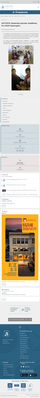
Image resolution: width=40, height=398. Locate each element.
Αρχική (2, 16)
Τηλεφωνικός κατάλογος (8, 364)
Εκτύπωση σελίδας (20, 130)
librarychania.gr (23, 349)
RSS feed (5, 370)
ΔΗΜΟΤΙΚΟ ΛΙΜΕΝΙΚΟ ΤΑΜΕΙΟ (30, 387)
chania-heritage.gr (24, 345)
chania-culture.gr (23, 335)
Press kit (5, 368)
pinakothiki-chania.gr (24, 347)
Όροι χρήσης (28, 394)
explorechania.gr (23, 341)
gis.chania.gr (22, 333)
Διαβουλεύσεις (5, 112)
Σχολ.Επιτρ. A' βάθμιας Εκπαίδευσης (16, 387)
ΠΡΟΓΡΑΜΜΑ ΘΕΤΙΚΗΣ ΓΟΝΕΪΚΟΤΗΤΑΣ (8, 203)
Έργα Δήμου (5, 119)
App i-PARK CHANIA (24, 358)
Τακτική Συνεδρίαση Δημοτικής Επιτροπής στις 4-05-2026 (13, 294)
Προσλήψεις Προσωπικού (7, 105)
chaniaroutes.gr (23, 343)
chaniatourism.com (24, 339)
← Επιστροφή (20, 94)
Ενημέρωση (6, 16)
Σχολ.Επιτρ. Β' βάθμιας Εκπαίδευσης (23, 387)
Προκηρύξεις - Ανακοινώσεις (8, 103)
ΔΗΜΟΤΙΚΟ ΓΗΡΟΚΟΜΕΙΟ (10, 386)
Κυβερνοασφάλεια (6, 121)
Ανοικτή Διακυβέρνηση (7, 110)
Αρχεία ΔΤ (16, 16)
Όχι (30, 319)
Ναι (26, 319)
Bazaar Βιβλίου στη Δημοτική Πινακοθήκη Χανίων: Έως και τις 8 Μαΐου (13, 281)
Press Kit (4, 108)
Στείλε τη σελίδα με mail (20, 135)
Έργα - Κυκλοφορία (6, 117)
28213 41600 (20, 162)
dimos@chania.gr (20, 169)
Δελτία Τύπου (11, 16)
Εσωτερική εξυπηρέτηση (8, 366)
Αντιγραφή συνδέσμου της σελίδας (20, 141)
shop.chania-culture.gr (24, 337)
